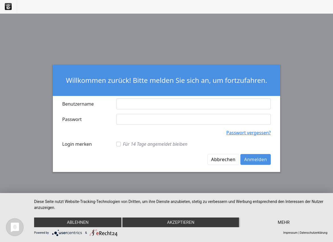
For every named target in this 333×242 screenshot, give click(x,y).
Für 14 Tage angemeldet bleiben (155, 144)
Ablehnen (77, 222)
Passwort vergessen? (248, 133)
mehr (284, 222)
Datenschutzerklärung (313, 232)
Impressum (290, 232)
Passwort (72, 119)
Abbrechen (223, 159)
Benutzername (78, 104)
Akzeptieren (180, 222)
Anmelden (255, 159)
